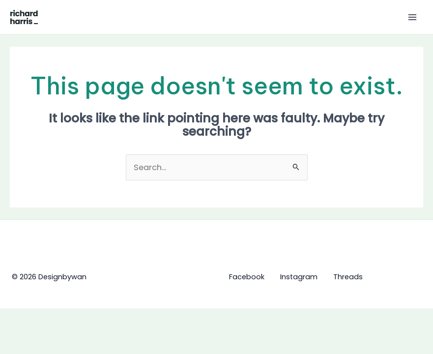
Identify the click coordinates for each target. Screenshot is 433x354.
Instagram (299, 277)
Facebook (246, 277)
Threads (348, 277)
